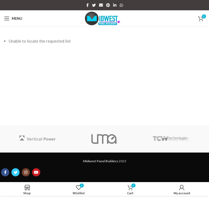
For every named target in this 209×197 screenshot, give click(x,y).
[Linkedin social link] (115, 5)
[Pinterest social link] (108, 5)
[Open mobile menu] (13, 18)
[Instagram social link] (26, 172)
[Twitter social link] (93, 5)
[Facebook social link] (87, 5)
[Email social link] (100, 5)
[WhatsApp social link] (121, 5)
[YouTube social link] (36, 172)
